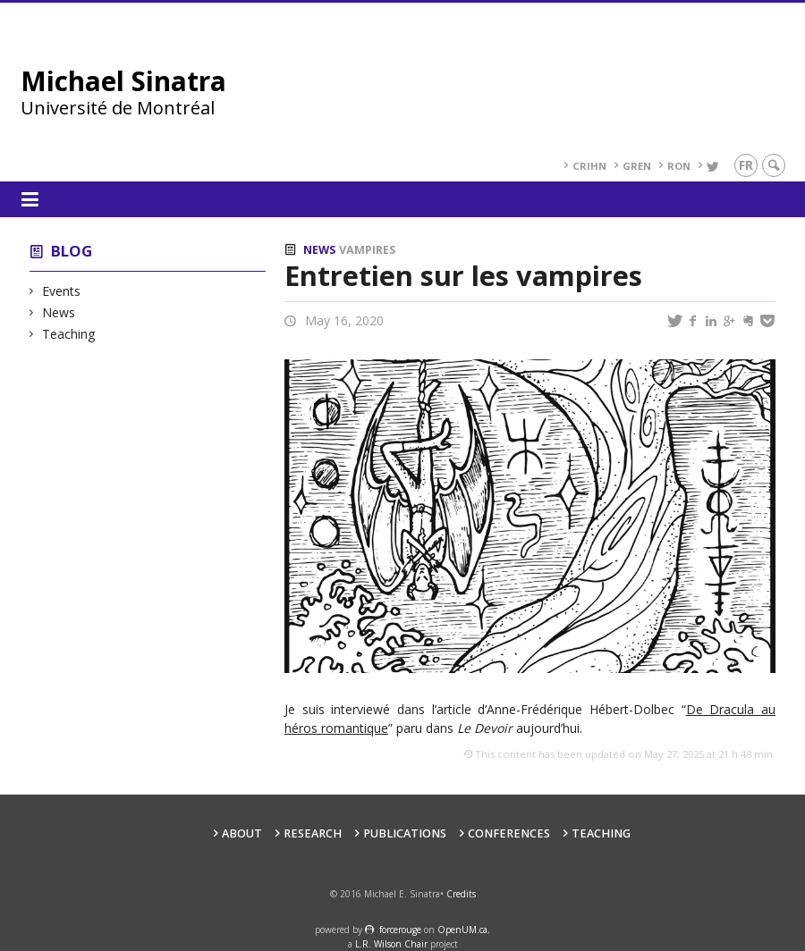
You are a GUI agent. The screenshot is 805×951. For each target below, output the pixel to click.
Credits (461, 894)
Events (61, 290)
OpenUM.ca (462, 929)
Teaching (69, 333)
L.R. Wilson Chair (391, 944)
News (59, 312)
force (400, 929)
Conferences (509, 833)
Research (313, 833)
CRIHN (589, 166)
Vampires (367, 249)
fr (746, 164)
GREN (637, 166)
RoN (679, 166)
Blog (71, 250)
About (242, 833)
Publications (404, 833)
